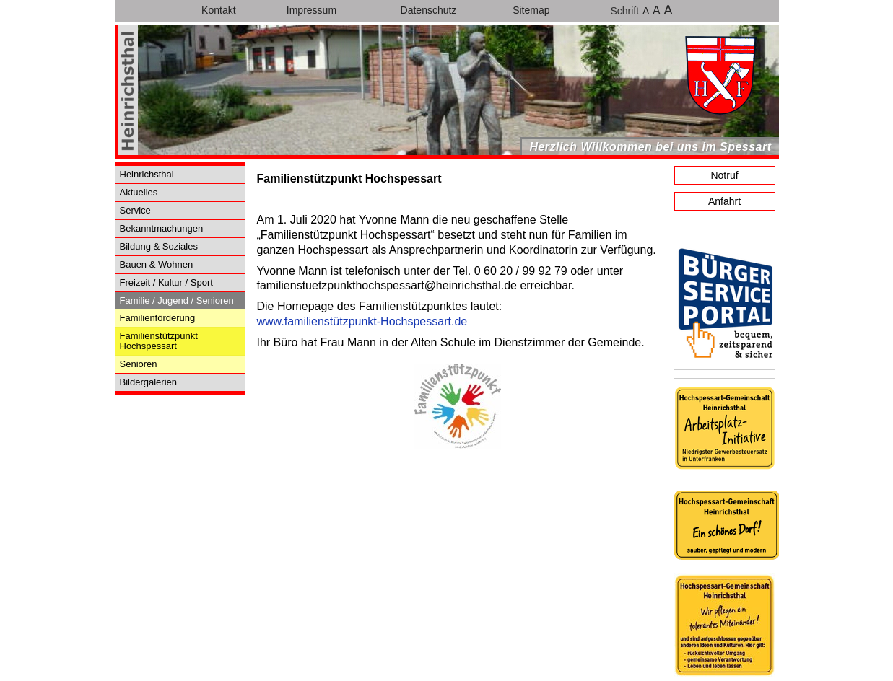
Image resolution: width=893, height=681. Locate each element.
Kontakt (218, 10)
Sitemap (531, 10)
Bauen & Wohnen (156, 264)
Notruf (724, 175)
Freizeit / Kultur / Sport (166, 282)
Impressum (311, 10)
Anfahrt (724, 201)
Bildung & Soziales (159, 246)
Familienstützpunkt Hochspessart (159, 340)
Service (135, 210)
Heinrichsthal (147, 174)
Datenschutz (429, 10)
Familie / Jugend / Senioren (177, 300)
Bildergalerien (149, 382)
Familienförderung (158, 317)
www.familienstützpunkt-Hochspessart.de (362, 321)
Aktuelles (139, 192)
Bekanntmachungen (162, 228)
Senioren (138, 364)
